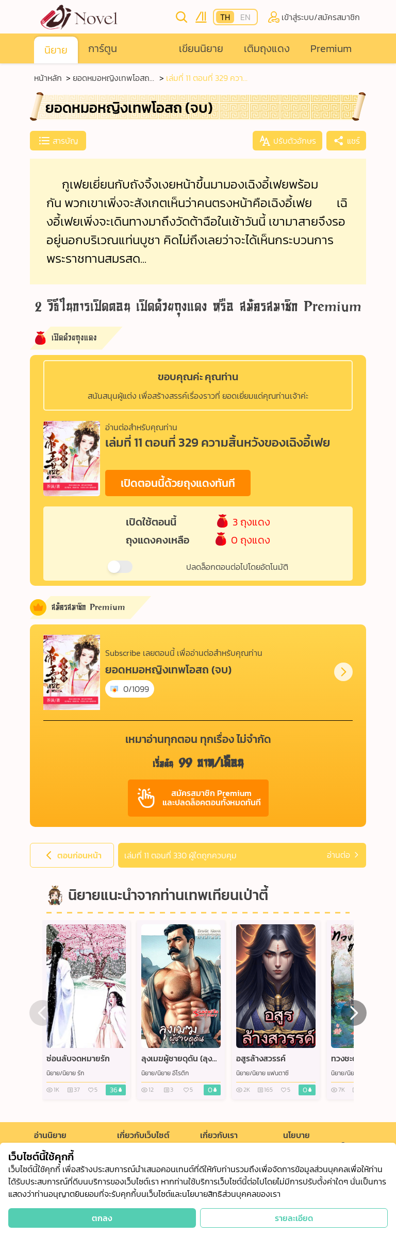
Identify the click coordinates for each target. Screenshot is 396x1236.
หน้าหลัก (48, 78)
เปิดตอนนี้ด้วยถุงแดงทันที (178, 483)
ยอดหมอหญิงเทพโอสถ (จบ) (111, 78)
